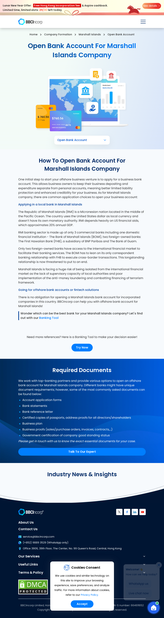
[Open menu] (143, 21)
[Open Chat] (154, 608)
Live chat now (139, 591)
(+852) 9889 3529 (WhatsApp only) (43, 542)
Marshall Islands (90, 34)
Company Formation (58, 34)
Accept (82, 604)
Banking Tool (49, 318)
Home (33, 34)
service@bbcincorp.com (36, 536)
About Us (26, 522)
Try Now (82, 347)
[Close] (159, 563)
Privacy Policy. (90, 595)
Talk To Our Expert (82, 452)
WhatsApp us (138, 582)
